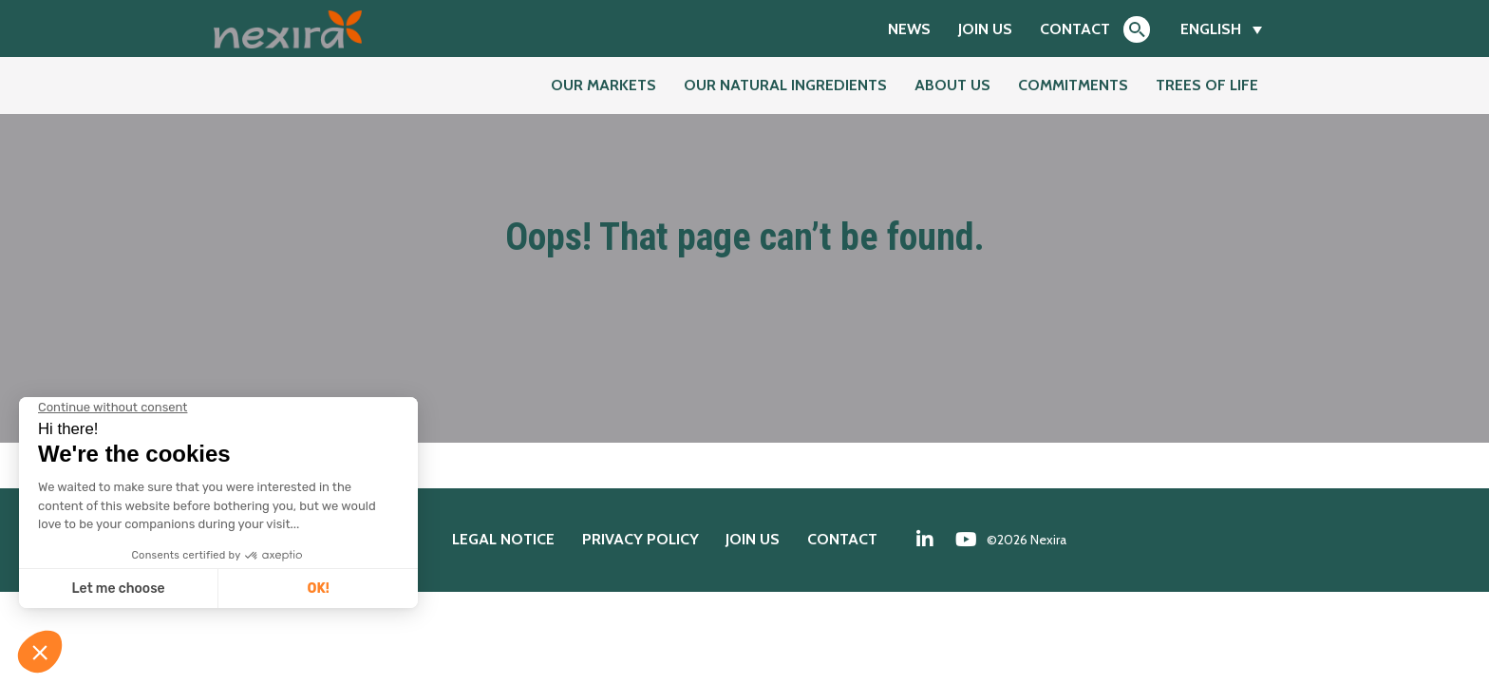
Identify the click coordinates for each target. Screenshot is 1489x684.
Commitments (1073, 85)
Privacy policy (640, 539)
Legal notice (503, 539)
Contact (1075, 29)
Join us (985, 29)
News (909, 29)
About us (952, 85)
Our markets (603, 85)
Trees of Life (1207, 85)
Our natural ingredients (785, 85)
